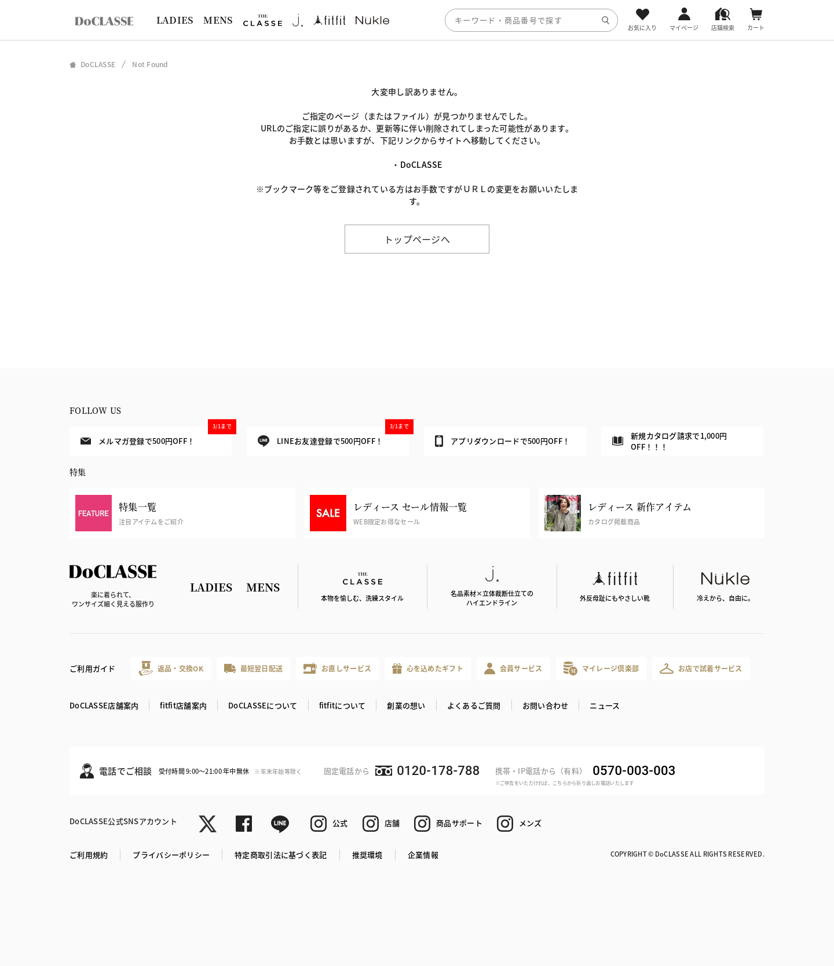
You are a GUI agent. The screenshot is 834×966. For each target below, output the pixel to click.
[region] (417, 20)
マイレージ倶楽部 (601, 668)
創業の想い (406, 705)
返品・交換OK (170, 668)
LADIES (174, 20)
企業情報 (423, 854)
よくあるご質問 (474, 705)
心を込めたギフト (427, 668)
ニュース (605, 705)
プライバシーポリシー (171, 854)
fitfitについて (342, 705)
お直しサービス (337, 668)
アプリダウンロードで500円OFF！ (502, 441)
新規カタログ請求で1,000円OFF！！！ (669, 441)
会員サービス (513, 668)
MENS (217, 20)
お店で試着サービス (701, 668)
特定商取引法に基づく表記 (281, 854)
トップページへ (417, 239)
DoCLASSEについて (262, 705)
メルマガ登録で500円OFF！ (156, 436)
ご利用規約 (89, 854)
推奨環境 (367, 854)
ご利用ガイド (93, 668)
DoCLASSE (421, 164)
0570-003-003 (633, 770)
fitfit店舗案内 (183, 705)
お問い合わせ (545, 705)
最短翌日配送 (253, 668)
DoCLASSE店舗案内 (104, 705)
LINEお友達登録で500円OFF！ (333, 437)
